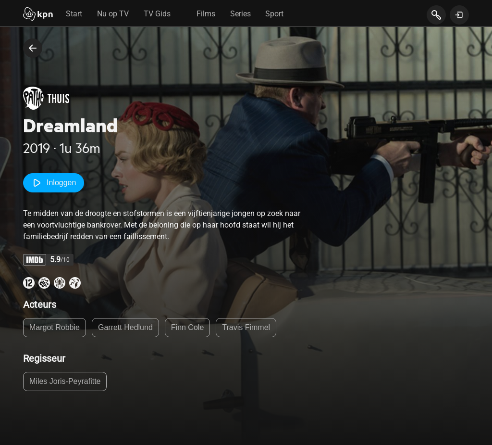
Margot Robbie (54, 327)
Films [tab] (206, 13)
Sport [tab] (274, 13)
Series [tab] (240, 13)
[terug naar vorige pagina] (32, 48)
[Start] (38, 15)
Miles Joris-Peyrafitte (64, 381)
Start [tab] (74, 13)
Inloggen (53, 183)
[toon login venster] (459, 15)
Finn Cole (187, 327)
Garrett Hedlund (125, 327)
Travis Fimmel (246, 327)
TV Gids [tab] (157, 13)
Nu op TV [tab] (113, 13)
